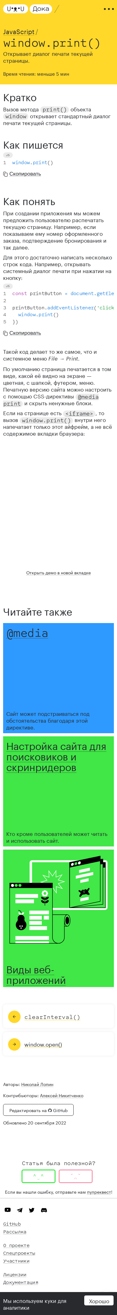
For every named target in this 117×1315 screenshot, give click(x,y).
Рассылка (15, 1232)
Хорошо (99, 1300)
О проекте (16, 1245)
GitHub (12, 1224)
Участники (16, 1261)
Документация (20, 1282)
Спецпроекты (19, 1253)
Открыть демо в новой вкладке (58, 572)
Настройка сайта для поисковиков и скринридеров (56, 755)
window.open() (43, 1043)
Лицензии (15, 1274)
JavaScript (18, 30)
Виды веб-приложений (36, 973)
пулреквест (99, 1191)
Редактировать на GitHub (38, 1109)
